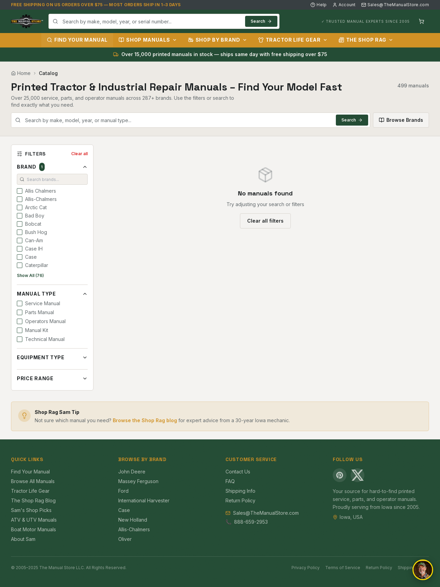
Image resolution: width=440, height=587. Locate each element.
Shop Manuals (148, 40)
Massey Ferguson (138, 481)
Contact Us (238, 471)
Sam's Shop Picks (31, 510)
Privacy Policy (306, 567)
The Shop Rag (366, 40)
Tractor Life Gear (293, 40)
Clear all (79, 153)
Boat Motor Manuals (33, 529)
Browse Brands (401, 120)
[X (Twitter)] (357, 475)
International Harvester (143, 500)
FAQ (230, 481)
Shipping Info (240, 491)
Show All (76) (30, 275)
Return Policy (240, 500)
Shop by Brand (217, 40)
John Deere (131, 471)
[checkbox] (19, 191)
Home (21, 73)
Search (261, 21)
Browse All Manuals (33, 481)
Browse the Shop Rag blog (145, 420)
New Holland (132, 520)
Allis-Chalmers (134, 529)
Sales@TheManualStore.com (395, 4)
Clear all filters (265, 221)
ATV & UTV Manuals (34, 520)
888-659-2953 (251, 522)
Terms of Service (342, 567)
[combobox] (163, 21)
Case (124, 510)
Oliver (125, 539)
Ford (123, 491)
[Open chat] (422, 569)
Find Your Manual (77, 40)
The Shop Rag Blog (33, 500)
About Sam (23, 539)
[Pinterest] (339, 475)
